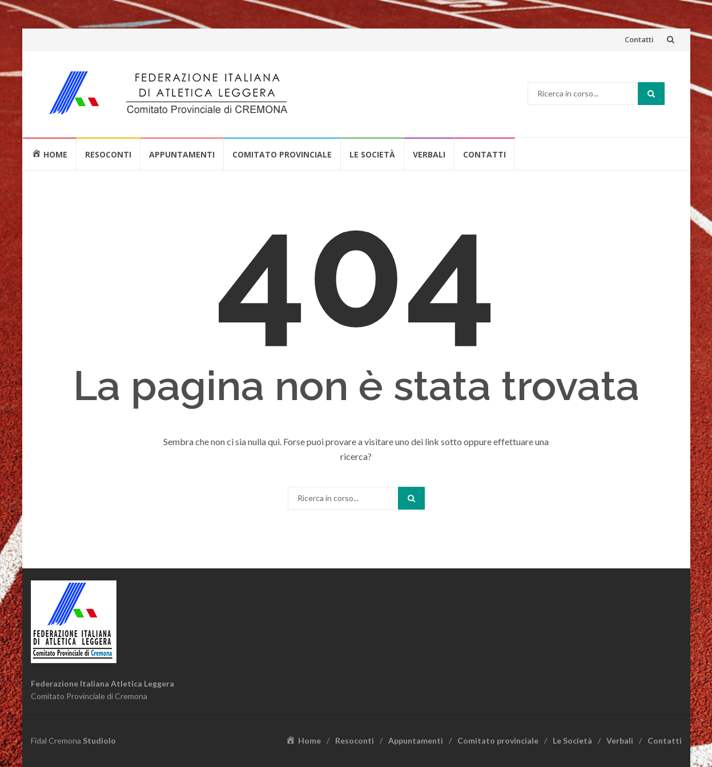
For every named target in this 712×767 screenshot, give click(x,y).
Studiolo (99, 740)
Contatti (639, 39)
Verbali (429, 154)
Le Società (372, 154)
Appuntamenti (182, 154)
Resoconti (108, 154)
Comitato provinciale (282, 154)
